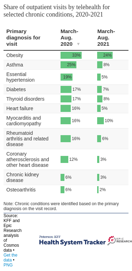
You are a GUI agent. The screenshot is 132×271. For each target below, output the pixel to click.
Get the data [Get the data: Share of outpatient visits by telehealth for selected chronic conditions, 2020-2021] (10, 258)
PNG (8, 265)
